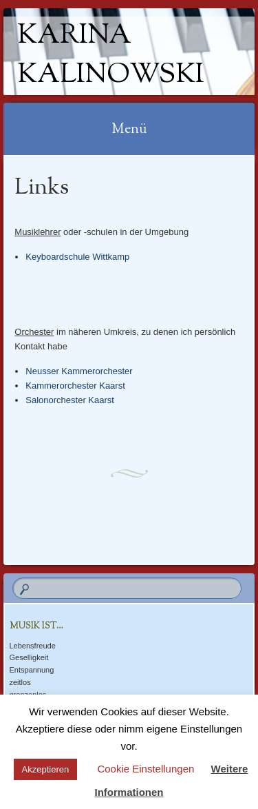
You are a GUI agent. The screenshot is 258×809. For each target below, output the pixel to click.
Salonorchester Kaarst (69, 400)
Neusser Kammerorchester (78, 371)
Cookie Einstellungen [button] (145, 769)
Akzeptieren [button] (45, 769)
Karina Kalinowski (110, 56)
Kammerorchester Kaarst (75, 385)
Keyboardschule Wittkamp (77, 257)
